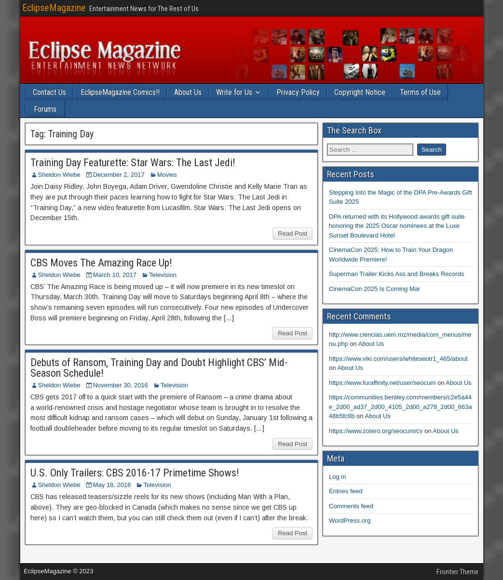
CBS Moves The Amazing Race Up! (101, 263)
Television (163, 274)
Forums (45, 109)
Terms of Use (420, 92)
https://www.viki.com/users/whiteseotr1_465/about (398, 358)
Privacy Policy (298, 92)
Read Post (292, 233)
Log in (337, 476)
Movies (167, 174)
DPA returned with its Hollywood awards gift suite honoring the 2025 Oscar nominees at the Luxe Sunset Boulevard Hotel (397, 226)
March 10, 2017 (114, 274)
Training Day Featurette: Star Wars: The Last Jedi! (132, 163)
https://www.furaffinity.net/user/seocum (382, 382)
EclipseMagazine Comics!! (120, 92)
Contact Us (49, 92)
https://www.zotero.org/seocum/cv (375, 431)
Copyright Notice (359, 92)
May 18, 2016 (112, 484)
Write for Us (234, 92)
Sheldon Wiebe (59, 174)
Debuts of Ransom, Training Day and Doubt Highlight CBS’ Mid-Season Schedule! (158, 367)
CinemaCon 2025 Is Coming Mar (374, 288)
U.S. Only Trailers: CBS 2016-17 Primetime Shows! (134, 473)
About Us (188, 92)
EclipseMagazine (54, 7)
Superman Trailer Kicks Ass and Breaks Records (396, 273)
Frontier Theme (457, 571)
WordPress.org (349, 520)
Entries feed (345, 491)
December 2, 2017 (119, 174)
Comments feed (351, 506)
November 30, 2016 (120, 385)
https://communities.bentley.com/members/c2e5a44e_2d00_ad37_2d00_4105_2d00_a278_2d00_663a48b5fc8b (400, 407)
